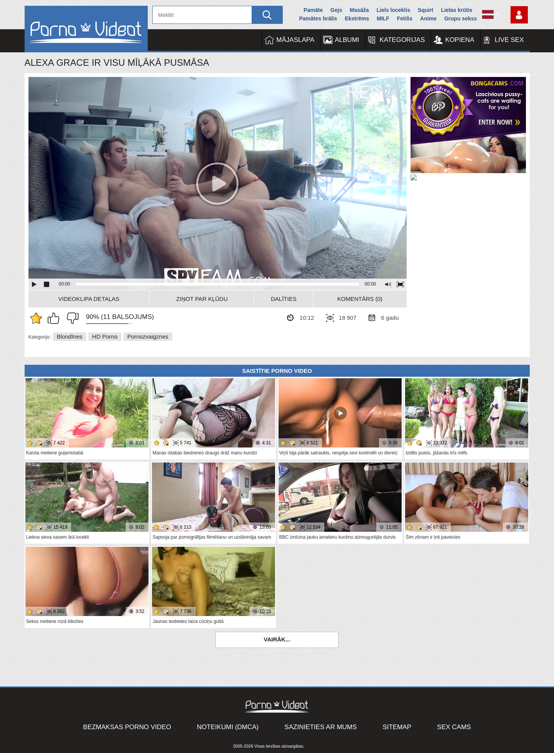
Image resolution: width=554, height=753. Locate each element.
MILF (383, 18)
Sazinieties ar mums (320, 727)
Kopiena (459, 39)
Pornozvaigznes (148, 336)
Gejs (336, 10)
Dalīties (284, 299)
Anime (428, 18)
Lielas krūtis (456, 10)
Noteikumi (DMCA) (228, 727)
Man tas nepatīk (70, 318)
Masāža (359, 10)
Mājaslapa (295, 39)
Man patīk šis (55, 318)
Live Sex (509, 39)
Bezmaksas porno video (127, 727)
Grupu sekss (460, 18)
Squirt (425, 10)
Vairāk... (277, 639)
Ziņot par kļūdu (202, 299)
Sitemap (396, 727)
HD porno (105, 336)
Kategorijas (402, 39)
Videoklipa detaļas (89, 299)
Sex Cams (454, 727)
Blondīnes (70, 336)
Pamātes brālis (318, 18)
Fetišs (404, 18)
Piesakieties (519, 14)
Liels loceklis (393, 10)
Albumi (347, 39)
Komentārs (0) (360, 299)
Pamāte (313, 10)
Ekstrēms (357, 18)
